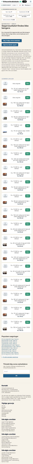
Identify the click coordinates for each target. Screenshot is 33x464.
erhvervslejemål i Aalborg (8, 65)
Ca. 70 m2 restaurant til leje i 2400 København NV (20, 89)
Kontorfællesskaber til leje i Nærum (11, 346)
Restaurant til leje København (9, 445)
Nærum (14, 23)
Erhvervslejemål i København (15, 62)
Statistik (4, 414)
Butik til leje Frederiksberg (9, 427)
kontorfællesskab (9, 56)
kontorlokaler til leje (23, 53)
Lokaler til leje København (8, 452)
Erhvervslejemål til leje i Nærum (10, 339)
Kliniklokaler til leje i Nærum (9, 349)
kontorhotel (19, 56)
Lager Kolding (5, 455)
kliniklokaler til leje (6, 54)
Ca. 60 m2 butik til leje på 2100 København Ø (20, 243)
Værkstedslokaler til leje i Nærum (11, 345)
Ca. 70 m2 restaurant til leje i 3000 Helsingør (20, 314)
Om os (3, 405)
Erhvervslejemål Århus (8, 425)
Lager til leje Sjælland (7, 422)
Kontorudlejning (6, 447)
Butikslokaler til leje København (10, 458)
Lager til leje (5, 439)
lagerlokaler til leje (17, 54)
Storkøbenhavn (6, 23)
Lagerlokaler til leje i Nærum (9, 343)
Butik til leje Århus (6, 426)
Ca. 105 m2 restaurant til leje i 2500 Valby (20, 173)
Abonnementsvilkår (7, 410)
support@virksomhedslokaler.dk (10, 391)
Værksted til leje (6, 444)
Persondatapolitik (6, 411)
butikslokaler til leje (12, 53)
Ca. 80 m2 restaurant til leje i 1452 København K (20, 300)
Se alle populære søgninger (10, 357)
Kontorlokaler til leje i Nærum (9, 340)
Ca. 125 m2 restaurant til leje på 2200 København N (20, 159)
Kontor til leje (5, 461)
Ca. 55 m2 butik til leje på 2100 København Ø (20, 272)
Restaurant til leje (6, 454)
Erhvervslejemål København (9, 438)
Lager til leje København (8, 430)
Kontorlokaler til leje (7, 457)
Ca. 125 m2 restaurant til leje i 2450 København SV (20, 215)
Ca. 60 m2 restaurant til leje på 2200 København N (20, 229)
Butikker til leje (6, 441)
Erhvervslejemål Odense (8, 429)
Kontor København (6, 442)
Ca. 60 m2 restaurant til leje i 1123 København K (20, 117)
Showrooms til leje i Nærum (9, 351)
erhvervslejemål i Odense (22, 64)
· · (14, 5)
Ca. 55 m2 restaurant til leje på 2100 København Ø (20, 286)
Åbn (27, 83)
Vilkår (3, 408)
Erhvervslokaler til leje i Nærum (10, 352)
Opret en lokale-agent (9, 45)
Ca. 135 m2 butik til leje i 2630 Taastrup (20, 328)
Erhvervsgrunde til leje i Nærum (10, 354)
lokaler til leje (27, 51)
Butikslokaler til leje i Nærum (9, 342)
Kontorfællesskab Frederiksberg (10, 460)
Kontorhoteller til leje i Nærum (10, 348)
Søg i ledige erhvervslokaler (11, 40)
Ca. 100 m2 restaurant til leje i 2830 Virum (20, 103)
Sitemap (4, 416)
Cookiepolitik (5, 413)
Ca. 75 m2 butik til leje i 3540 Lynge (20, 131)
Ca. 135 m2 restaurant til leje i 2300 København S (20, 145)
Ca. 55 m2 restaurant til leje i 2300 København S (20, 187)
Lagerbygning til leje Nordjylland (10, 436)
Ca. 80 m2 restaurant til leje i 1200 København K (20, 201)
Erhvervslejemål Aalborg (8, 423)
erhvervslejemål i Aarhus (8, 64)
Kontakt (4, 407)
